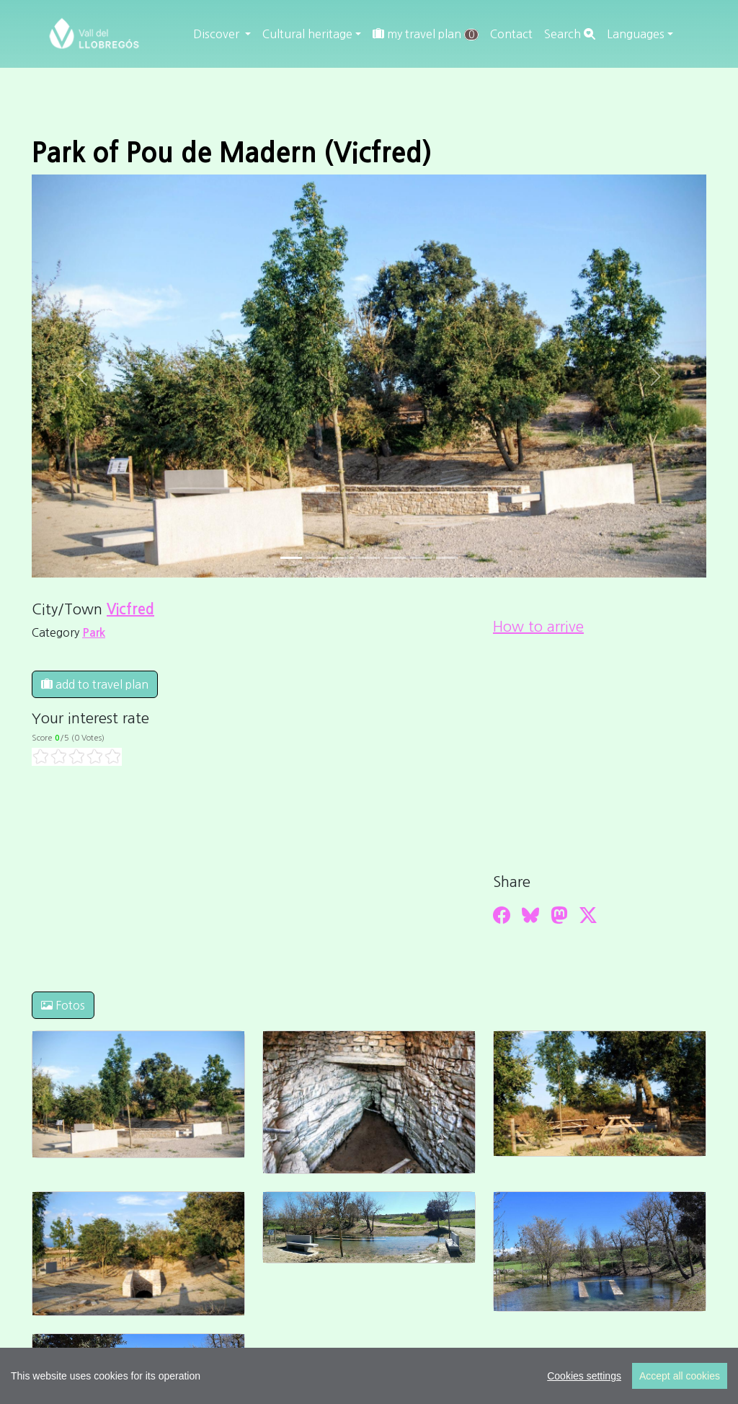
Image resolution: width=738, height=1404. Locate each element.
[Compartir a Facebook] (501, 915)
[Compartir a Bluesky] (530, 915)
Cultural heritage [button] (307, 34)
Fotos (63, 1005)
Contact (511, 34)
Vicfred (130, 609)
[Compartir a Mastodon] (559, 915)
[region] (369, 1376)
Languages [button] (635, 34)
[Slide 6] (447, 557)
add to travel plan (94, 684)
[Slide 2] (343, 557)
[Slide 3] (369, 557)
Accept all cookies (679, 1376)
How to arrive (538, 626)
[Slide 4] (395, 557)
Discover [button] (217, 34)
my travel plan (426, 34)
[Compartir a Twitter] (588, 915)
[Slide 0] (291, 557)
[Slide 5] (421, 557)
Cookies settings (584, 1376)
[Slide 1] (317, 557)
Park (93, 632)
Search (569, 34)
